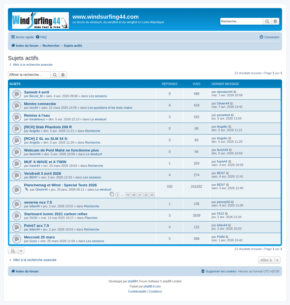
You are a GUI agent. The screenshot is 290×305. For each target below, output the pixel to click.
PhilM (221, 236)
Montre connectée (40, 104)
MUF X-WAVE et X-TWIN (45, 162)
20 (134, 195)
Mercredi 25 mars (39, 237)
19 (127, 195)
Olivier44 (223, 103)
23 (152, 195)
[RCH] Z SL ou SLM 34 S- (46, 138)
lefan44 (34, 206)
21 (139, 195)
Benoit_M (35, 96)
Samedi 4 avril (36, 92)
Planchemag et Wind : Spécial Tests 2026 (60, 185)
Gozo (33, 241)
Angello (34, 131)
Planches (91, 217)
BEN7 (33, 177)
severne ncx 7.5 (38, 202)
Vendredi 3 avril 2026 (42, 173)
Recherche (92, 131)
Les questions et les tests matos (110, 107)
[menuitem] (41, 37)
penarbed (223, 115)
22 (145, 195)
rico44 (33, 107)
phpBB (132, 281)
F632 (220, 213)
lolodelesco (37, 119)
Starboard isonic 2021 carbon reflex (56, 214)
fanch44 (34, 154)
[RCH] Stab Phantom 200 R (48, 127)
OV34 (33, 217)
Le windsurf (98, 119)
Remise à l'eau (37, 115)
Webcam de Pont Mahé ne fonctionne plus (61, 150)
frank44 (34, 165)
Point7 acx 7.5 (36, 225)
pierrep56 (223, 202)
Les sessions (98, 96)
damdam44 (225, 91)
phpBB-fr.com (152, 286)
